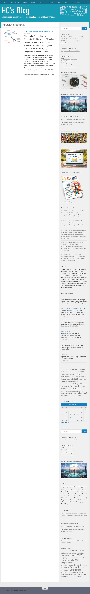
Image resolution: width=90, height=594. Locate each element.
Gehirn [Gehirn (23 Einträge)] (68, 376)
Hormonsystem (65, 331)
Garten (63, 343)
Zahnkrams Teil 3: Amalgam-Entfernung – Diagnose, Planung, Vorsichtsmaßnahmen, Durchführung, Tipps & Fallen (73, 324)
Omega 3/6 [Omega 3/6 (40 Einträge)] (77, 384)
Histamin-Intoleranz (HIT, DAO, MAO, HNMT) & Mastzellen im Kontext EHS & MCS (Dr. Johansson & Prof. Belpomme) (73, 312)
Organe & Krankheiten (46, 31)
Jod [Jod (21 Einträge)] (71, 379)
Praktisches (51, 2)
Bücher (60, 2)
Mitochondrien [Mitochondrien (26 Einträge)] (65, 384)
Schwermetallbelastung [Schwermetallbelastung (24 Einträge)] (66, 391)
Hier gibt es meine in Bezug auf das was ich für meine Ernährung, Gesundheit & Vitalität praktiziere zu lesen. (74, 515)
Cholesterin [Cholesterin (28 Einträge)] (64, 372)
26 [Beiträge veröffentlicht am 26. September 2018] (70, 420)
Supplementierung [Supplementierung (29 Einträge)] (66, 393)
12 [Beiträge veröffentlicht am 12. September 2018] (70, 415)
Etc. (66, 2)
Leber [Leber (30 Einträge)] (84, 379)
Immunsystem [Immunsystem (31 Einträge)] (65, 379)
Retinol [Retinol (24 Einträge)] (83, 386)
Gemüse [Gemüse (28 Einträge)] (73, 376)
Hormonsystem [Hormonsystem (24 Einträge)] (79, 376)
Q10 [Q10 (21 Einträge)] (68, 386)
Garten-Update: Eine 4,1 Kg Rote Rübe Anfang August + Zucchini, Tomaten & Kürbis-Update (72, 347)
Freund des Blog (75, 2)
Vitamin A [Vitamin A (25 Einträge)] (75, 393)
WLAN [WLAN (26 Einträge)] (76, 395)
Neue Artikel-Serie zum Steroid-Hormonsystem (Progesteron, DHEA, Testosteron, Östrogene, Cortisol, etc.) (71, 335)
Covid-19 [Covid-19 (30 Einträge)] (81, 372)
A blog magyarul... (68, 64)
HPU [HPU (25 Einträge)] (84, 376)
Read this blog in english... (70, 59)
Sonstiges (64, 354)
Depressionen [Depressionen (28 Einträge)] (65, 374)
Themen (42, 2)
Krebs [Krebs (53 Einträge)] (75, 378)
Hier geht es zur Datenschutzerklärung (70, 51)
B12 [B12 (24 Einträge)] (69, 370)
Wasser (63, 297)
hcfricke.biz (64, 43)
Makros (25, 2)
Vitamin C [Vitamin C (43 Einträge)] (82, 393)
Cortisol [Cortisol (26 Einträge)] (75, 372)
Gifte (25, 31)
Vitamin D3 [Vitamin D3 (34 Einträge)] (65, 396)
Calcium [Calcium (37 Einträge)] (82, 370)
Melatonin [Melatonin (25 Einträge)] (73, 381)
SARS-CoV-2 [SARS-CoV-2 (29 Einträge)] (65, 389)
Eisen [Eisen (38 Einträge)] (74, 374)
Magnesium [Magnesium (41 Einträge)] (66, 381)
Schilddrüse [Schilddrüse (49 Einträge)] (75, 388)
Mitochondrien (33, 31)
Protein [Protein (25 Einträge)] (65, 386)
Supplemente (82, 308)
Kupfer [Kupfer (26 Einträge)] (80, 379)
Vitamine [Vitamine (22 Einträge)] (71, 395)
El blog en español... (68, 63)
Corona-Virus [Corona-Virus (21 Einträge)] (70, 372)
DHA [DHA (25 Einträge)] (70, 374)
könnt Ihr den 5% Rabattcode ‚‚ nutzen (73, 119)
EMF (62, 308)
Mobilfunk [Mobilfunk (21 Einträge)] (71, 384)
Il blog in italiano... (67, 61)
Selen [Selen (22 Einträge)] (73, 391)
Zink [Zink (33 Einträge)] (79, 396)
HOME (4, 2)
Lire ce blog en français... (69, 66)
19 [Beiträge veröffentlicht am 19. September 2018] (70, 417)
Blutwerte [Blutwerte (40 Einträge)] (74, 369)
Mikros (17, 2)
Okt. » (67, 422)
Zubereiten (33, 2)
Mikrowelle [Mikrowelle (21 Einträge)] (78, 381)
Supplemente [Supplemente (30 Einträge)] (79, 391)
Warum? (10, 2)
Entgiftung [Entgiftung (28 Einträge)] (64, 376)
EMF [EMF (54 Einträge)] (79, 374)
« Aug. (62, 422)
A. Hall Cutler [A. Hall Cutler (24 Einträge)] (64, 370)
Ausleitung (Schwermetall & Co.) (71, 320)
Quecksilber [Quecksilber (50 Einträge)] (75, 386)
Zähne (83, 320)
